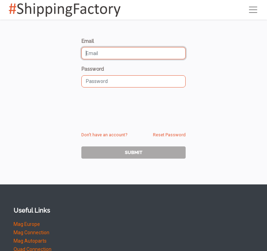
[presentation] (134, 106)
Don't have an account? (104, 134)
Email (87, 41)
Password (92, 69)
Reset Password (169, 134)
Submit (133, 152)
